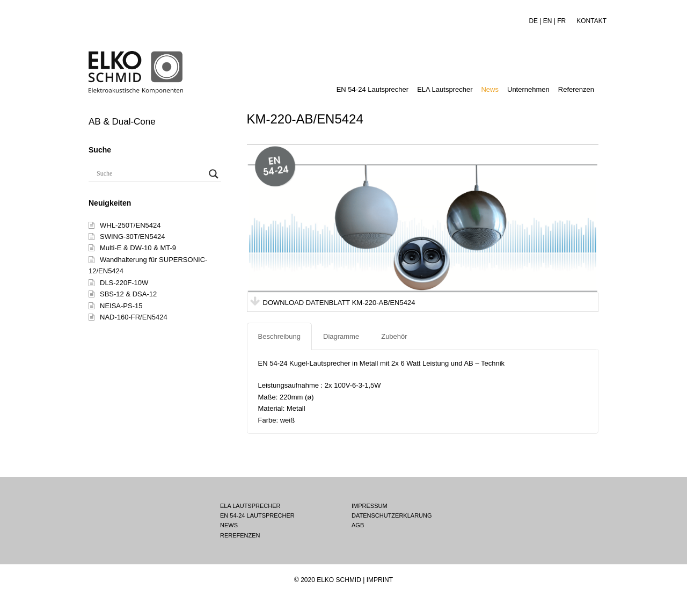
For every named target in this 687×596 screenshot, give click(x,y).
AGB (358, 525)
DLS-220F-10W (124, 283)
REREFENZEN (240, 535)
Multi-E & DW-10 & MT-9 (138, 248)
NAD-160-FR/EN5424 (133, 317)
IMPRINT (380, 580)
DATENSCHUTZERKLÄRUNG (392, 515)
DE (533, 21)
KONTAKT (591, 21)
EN (547, 21)
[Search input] (150, 173)
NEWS (229, 525)
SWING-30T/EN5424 (132, 236)
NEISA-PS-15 (121, 306)
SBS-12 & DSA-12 (128, 294)
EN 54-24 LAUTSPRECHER (257, 515)
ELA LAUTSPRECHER (250, 506)
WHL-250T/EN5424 (130, 225)
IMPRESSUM (370, 506)
